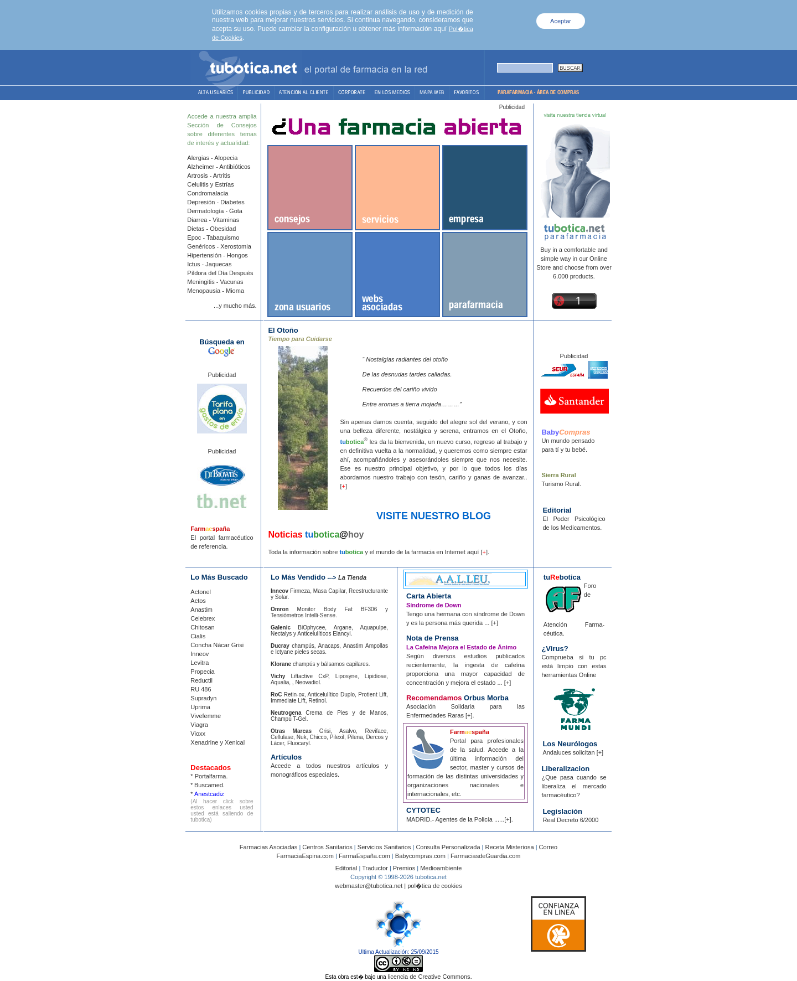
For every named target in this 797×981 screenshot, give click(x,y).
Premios (404, 868)
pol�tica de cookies (434, 885)
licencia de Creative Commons (428, 976)
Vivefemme (205, 715)
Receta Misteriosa (509, 847)
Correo (548, 847)
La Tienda (352, 577)
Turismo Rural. (561, 484)
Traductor (374, 868)
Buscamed (208, 785)
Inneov (199, 653)
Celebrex (202, 618)
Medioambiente (441, 868)
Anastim (201, 609)
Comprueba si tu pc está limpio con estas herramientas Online (573, 666)
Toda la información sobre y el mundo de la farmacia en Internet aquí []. (378, 552)
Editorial (346, 868)
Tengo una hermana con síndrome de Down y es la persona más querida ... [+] (465, 614)
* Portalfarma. (208, 776)
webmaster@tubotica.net (368, 885)
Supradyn (203, 698)
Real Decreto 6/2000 (570, 820)
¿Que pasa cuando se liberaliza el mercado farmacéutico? (573, 786)
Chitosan (202, 627)
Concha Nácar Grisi (217, 645)
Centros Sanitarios (327, 847)
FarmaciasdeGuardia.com (486, 856)
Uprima (200, 707)
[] (343, 486)
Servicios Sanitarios (384, 847)
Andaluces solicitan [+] (572, 752)
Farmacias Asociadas (269, 847)
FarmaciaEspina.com (305, 856)
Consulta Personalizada (448, 847)
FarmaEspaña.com (364, 856)
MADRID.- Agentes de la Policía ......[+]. (459, 819)
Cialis (197, 636)
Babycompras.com (420, 856)
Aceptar (560, 21)
